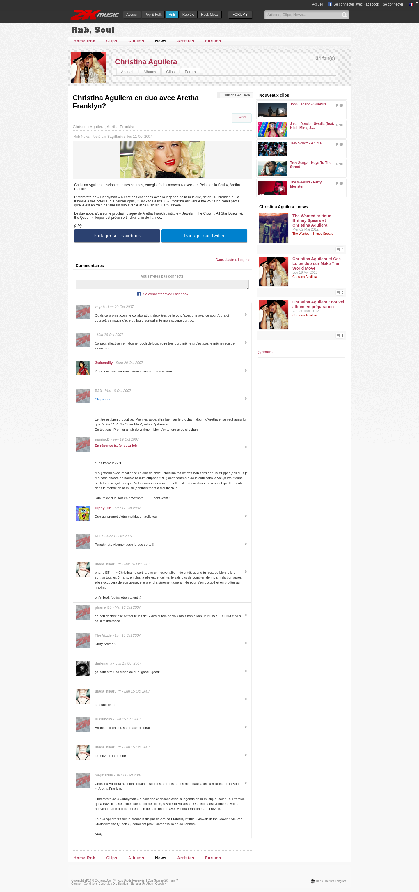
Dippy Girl (103, 510)
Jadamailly (104, 365)
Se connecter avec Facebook (353, 5)
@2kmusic (266, 352)
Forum (190, 72)
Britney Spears (323, 233)
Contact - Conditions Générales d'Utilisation (99, 885)
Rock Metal (210, 15)
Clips (111, 41)
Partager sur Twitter (204, 235)
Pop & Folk (153, 15)
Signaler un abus (141, 885)
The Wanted (300, 233)
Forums (213, 41)
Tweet (241, 117)
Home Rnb (84, 41)
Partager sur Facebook (117, 235)
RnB (171, 15)
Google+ (160, 885)
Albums (136, 41)
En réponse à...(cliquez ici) (116, 447)
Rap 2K (188, 15)
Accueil (132, 15)
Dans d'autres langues (233, 260)
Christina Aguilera (146, 61)
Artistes (185, 41)
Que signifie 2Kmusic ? (163, 882)
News (160, 41)
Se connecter (393, 4)
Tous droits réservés (131, 882)
